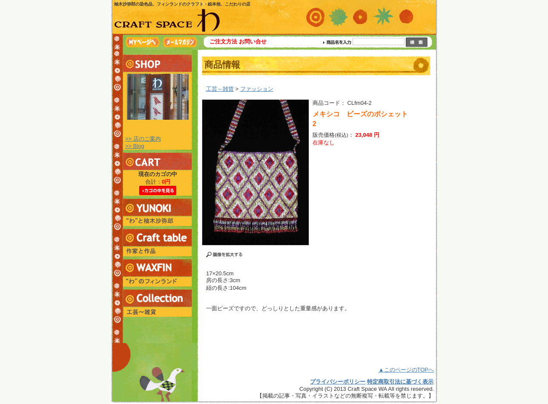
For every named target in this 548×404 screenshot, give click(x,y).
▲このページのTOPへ (406, 369)
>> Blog (134, 146)
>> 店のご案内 (143, 139)
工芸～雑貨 (220, 89)
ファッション (256, 89)
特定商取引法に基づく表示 (400, 381)
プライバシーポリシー (337, 381)
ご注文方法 (223, 41)
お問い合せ (253, 41)
